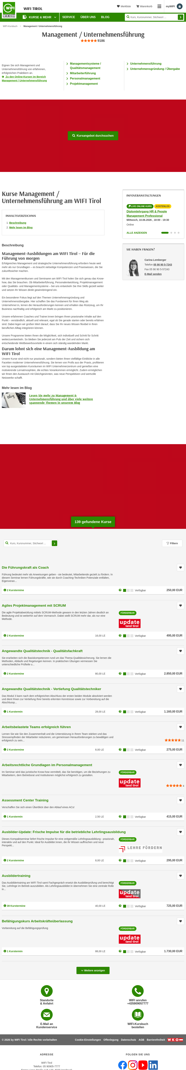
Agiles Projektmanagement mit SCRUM (34, 605)
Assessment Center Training (25, 800)
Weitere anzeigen (93, 969)
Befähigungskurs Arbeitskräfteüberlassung (37, 921)
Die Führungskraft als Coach (25, 567)
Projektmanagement (84, 83)
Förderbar (128, 613)
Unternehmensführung (145, 63)
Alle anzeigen (137, 232)
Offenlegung (111, 1039)
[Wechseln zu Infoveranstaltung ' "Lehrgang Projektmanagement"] (171, 233)
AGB (141, 1039)
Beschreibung (17, 222)
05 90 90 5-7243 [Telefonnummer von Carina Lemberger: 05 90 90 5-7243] (162, 264)
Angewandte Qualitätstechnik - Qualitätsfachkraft (42, 651)
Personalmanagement (85, 78)
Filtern (172, 543)
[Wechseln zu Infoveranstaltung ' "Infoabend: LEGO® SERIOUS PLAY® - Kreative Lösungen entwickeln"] (175, 233)
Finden (180, 17)
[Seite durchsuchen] (154, 17)
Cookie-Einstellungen (88, 1039)
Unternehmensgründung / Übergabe (155, 68)
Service (68, 17)
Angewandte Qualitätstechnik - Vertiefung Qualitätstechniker (51, 689)
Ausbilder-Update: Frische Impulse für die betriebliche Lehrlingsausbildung (64, 832)
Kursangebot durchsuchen (93, 135)
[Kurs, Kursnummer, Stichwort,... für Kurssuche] (31, 543)
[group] (93, 41)
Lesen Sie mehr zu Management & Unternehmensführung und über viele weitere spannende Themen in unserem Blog (61, 399)
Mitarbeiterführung (83, 73)
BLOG (105, 17)
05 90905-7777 (51, 1066)
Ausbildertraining (16, 876)
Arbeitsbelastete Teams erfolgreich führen (36, 727)
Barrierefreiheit (156, 1039)
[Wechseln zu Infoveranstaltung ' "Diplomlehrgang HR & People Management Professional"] (165, 233)
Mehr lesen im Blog (21, 227)
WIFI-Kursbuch (10, 26)
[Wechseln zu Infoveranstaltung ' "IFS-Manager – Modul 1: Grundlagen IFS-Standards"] (178, 233)
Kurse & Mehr (37, 17)
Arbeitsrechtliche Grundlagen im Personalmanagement (47, 765)
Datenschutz (128, 1039)
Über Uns (88, 17)
